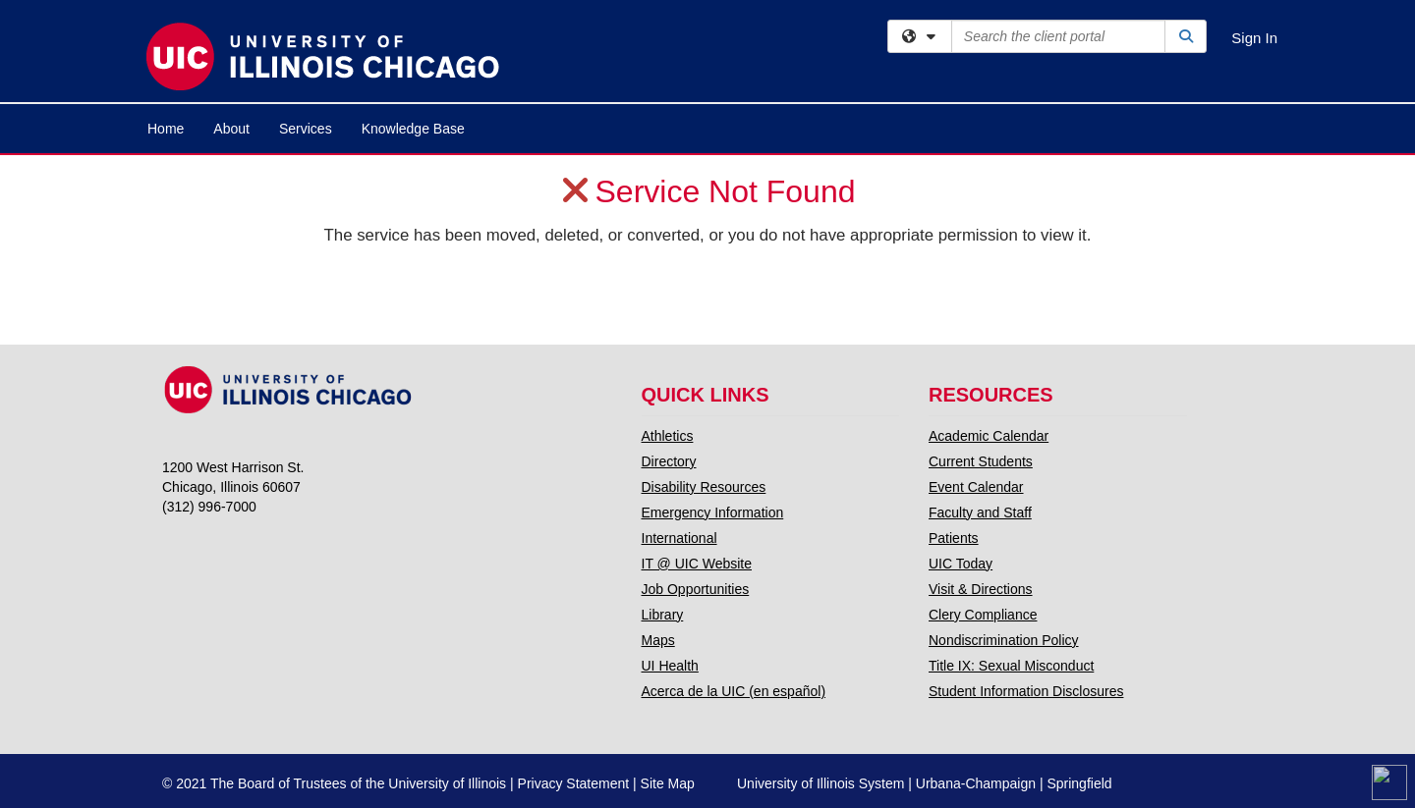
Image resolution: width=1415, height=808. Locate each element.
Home (165, 128)
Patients (954, 538)
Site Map (668, 783)
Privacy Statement (574, 783)
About (231, 128)
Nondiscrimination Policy (1004, 640)
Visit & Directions (981, 589)
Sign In (1254, 37)
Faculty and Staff (980, 512)
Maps (658, 640)
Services (305, 128)
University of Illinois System (820, 783)
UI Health (670, 665)
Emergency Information (713, 512)
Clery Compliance (983, 614)
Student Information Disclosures (1026, 691)
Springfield (1079, 783)
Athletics (668, 436)
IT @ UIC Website (697, 563)
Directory (669, 461)
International (679, 538)
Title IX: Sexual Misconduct (1011, 665)
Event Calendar (976, 487)
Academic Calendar (988, 436)
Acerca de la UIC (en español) (734, 691)
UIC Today (960, 563)
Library (663, 614)
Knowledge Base (413, 128)
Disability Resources (704, 487)
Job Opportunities (696, 589)
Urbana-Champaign (976, 783)
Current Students (981, 461)
